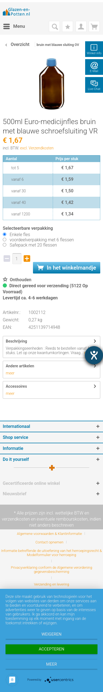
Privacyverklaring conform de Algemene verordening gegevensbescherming (51, 569)
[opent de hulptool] (94, 355)
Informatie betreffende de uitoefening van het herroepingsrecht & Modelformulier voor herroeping (51, 553)
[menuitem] (14, 26)
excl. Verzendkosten (37, 148)
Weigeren (51, 634)
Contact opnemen (49, 542)
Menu (14, 25)
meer (10, 373)
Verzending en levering (51, 584)
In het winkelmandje (66, 267)
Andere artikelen (20, 366)
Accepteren (51, 649)
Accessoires (16, 386)
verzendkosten (16, 519)
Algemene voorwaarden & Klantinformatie (49, 534)
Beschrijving (16, 341)
